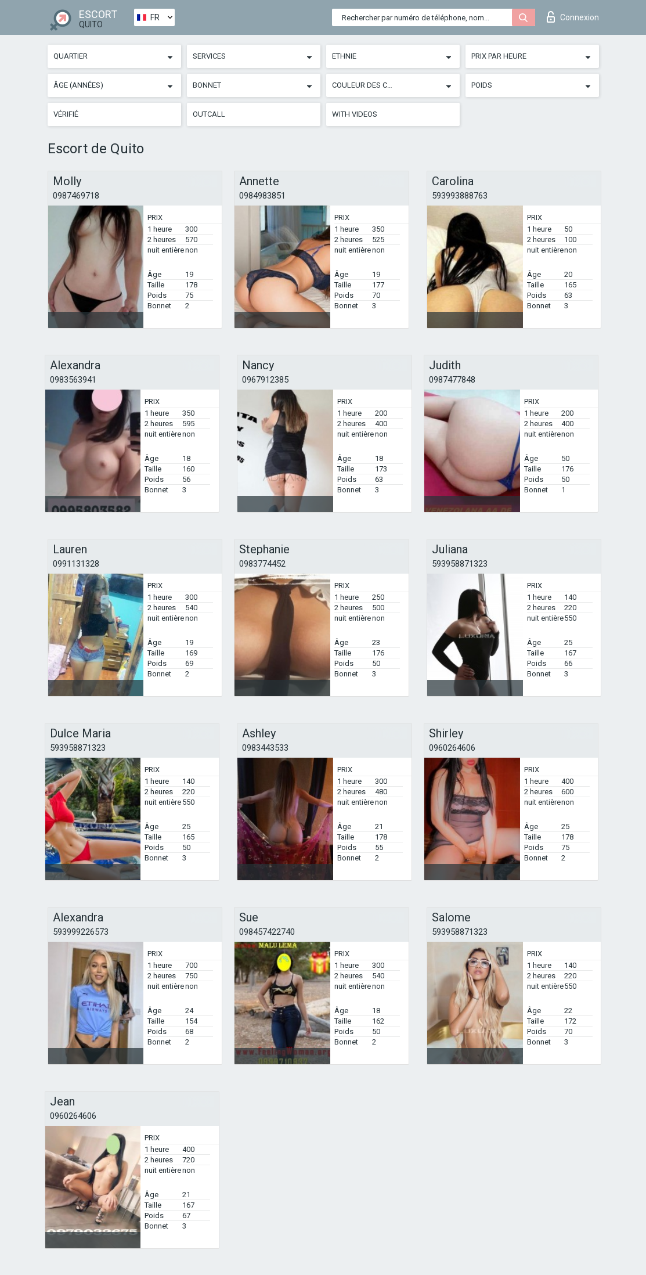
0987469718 (76, 195)
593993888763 (460, 195)
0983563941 (73, 379)
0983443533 (265, 748)
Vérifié (65, 114)
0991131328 (76, 564)
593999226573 (81, 932)
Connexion (573, 16)
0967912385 (265, 379)
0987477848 (452, 379)
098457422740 (267, 932)
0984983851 (262, 195)
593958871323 (460, 564)
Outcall (209, 114)
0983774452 (262, 564)
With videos (354, 114)
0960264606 (452, 748)
